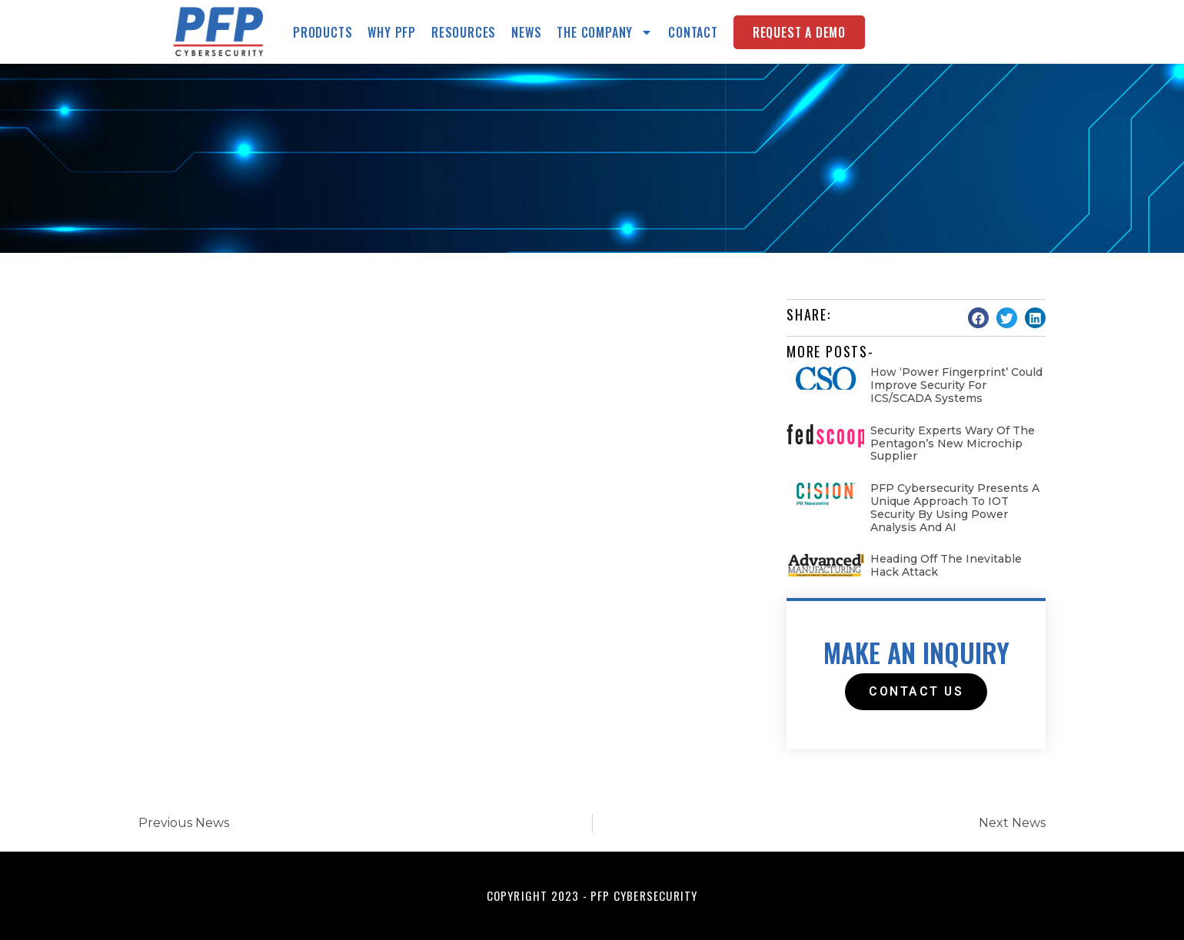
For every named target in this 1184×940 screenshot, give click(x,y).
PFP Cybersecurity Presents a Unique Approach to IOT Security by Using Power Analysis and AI (954, 507)
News (526, 32)
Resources (463, 32)
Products (322, 32)
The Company (605, 32)
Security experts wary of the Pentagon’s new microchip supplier (952, 443)
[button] (978, 317)
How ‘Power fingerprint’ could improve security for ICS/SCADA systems (956, 385)
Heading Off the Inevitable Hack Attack (946, 565)
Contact (693, 32)
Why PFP (392, 32)
